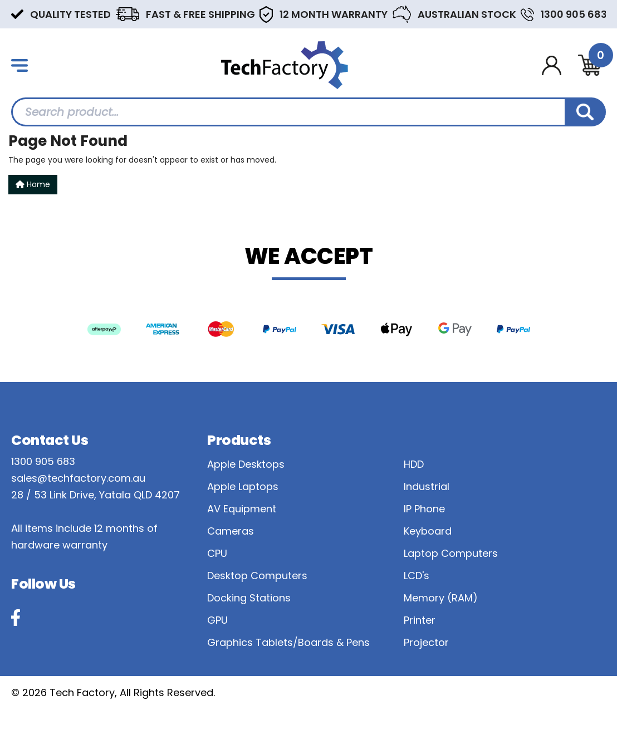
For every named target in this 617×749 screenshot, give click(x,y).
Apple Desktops (246, 464)
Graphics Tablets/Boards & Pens (288, 642)
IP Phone (424, 509)
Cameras (230, 531)
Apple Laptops (242, 486)
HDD (414, 464)
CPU (217, 553)
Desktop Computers (257, 575)
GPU (217, 620)
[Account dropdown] (551, 65)
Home (33, 184)
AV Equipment (241, 509)
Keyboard (428, 531)
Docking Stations (249, 598)
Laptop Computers (451, 553)
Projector (426, 642)
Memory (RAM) (441, 598)
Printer (419, 620)
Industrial (426, 486)
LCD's (416, 575)
